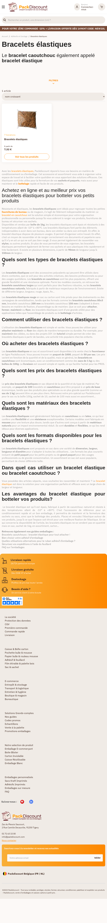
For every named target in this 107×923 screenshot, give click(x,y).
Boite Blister (11, 752)
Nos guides (11, 716)
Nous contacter (9, 840)
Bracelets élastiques (16, 139)
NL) (42, 873)
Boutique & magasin (16, 695)
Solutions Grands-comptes (19, 713)
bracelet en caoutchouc (14, 215)
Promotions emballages (18, 731)
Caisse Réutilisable (15, 759)
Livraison (10, 635)
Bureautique (11, 699)
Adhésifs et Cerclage (19, 36)
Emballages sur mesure (17, 787)
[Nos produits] (3, 7)
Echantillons (11, 723)
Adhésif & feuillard (15, 659)
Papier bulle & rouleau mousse (21, 656)
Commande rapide (15, 631)
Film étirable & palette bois (19, 663)
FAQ (7, 791)
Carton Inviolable (14, 755)
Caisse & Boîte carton (16, 649)
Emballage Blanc (14, 763)
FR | (38, 873)
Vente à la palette (14, 727)
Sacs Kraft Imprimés (16, 780)
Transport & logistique (17, 688)
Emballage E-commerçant (19, 748)
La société (10, 616)
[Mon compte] (84, 7)
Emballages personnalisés (19, 777)
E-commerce (12, 681)
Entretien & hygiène (15, 691)
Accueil (5, 36)
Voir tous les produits (26, 156)
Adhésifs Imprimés (15, 784)
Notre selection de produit (19, 745)
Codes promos (12, 720)
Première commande (16, 627)
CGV (7, 624)
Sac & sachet (12, 667)
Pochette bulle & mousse (18, 652)
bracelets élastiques (22, 170)
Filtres (53, 82)
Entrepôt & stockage (16, 684)
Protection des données (18, 620)
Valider (97, 858)
